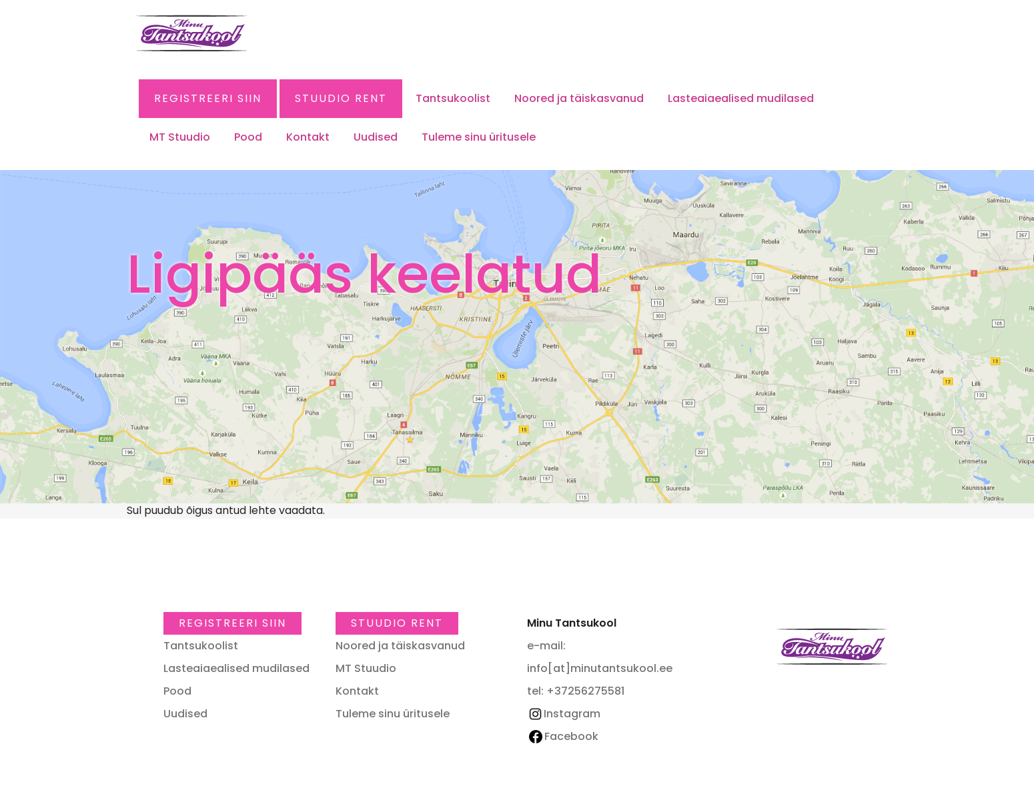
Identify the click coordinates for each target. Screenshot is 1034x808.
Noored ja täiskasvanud (579, 98)
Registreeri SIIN (208, 98)
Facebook (563, 736)
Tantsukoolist (453, 98)
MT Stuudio (179, 137)
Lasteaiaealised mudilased (741, 98)
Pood (248, 137)
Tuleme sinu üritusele (479, 137)
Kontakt (308, 137)
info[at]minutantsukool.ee (599, 668)
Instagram (563, 713)
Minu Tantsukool (831, 647)
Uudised (376, 137)
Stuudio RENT (341, 98)
